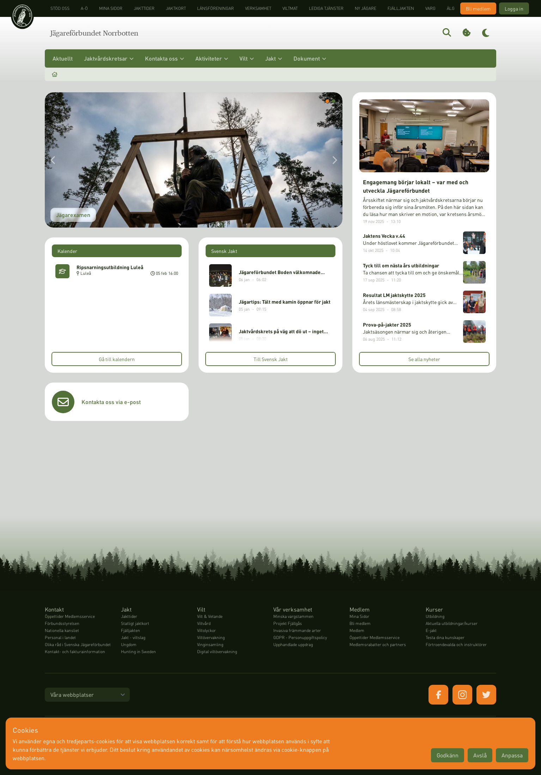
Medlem (356, 630)
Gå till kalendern (117, 359)
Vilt (246, 58)
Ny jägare (365, 8)
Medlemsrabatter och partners (377, 644)
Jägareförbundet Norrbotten (94, 33)
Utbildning (435, 616)
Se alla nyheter (424, 359)
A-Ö (84, 8)
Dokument (309, 58)
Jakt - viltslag (133, 637)
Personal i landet (60, 637)
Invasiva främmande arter (297, 630)
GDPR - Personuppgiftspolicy (300, 637)
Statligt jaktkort (135, 623)
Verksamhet (258, 8)
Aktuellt (63, 58)
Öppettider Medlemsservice (70, 616)
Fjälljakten (401, 8)
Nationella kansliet (62, 630)
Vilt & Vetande (210, 616)
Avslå (480, 755)
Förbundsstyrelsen (62, 623)
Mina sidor (110, 8)
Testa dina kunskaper (445, 637)
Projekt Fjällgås (287, 623)
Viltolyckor (206, 630)
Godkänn (447, 755)
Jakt (273, 58)
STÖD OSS (59, 8)
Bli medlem (478, 8)
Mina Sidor (359, 616)
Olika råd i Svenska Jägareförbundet (78, 644)
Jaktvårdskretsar (109, 58)
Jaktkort (176, 8)
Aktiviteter (211, 58)
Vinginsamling (210, 644)
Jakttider (144, 8)
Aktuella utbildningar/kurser (452, 623)
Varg (430, 8)
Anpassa (512, 755)
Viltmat (290, 8)
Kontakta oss (164, 58)
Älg (451, 8)
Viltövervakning (211, 637)
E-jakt (431, 630)
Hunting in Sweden (138, 651)
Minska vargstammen (293, 616)
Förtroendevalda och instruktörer (456, 644)
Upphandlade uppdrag (293, 644)
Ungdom (128, 644)
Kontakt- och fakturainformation (75, 651)
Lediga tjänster (326, 8)
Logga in (514, 8)
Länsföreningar (215, 8)
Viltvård (204, 623)
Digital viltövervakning (217, 651)
